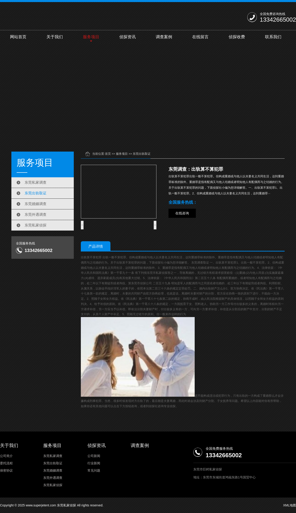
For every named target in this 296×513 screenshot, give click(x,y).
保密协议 (6, 470)
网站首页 (18, 37)
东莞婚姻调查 (35, 204)
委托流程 (6, 463)
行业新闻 (93, 463)
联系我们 (273, 37)
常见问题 (93, 470)
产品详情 (95, 246)
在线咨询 (182, 213)
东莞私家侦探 (35, 225)
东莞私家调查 (35, 182)
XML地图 (289, 505)
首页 (108, 153)
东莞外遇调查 (35, 214)
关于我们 (54, 37)
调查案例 (164, 37)
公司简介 (6, 456)
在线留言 (200, 37)
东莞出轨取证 (35, 193)
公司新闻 (93, 456)
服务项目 (91, 37)
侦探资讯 (127, 37)
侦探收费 (237, 37)
